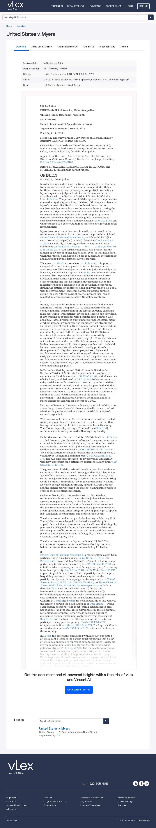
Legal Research (76, 6)
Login (130, 6)
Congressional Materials (54, 801)
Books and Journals (126, 798)
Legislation (11, 798)
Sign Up (143, 6)
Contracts (11, 801)
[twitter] (135, 783)
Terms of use (11, 820)
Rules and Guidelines (90, 805)
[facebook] (141, 783)
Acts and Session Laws (16, 805)
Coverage (95, 6)
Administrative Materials (91, 798)
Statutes (121, 805)
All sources (11, 809)
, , (78, 248)
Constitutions (49, 805)
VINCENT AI (57, 6)
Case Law (47, 798)
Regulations (86, 801)
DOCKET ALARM (114, 6)
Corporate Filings (125, 801)
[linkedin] (146, 783)
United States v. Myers (54, 728)
